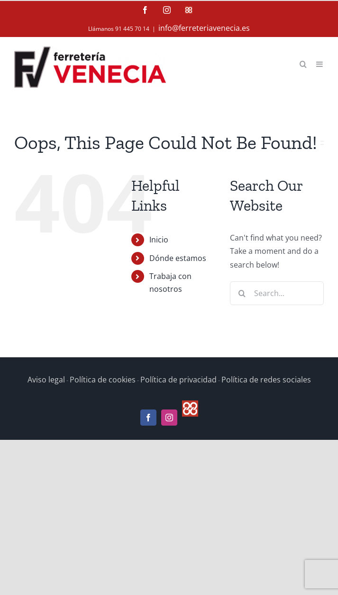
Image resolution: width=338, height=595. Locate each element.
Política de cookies (103, 379)
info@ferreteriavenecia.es (204, 28)
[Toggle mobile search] (303, 63)
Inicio (158, 239)
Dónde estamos (177, 258)
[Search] (242, 293)
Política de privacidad (178, 379)
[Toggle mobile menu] (320, 63)
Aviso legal (46, 379)
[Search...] (277, 293)
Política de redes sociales (266, 379)
